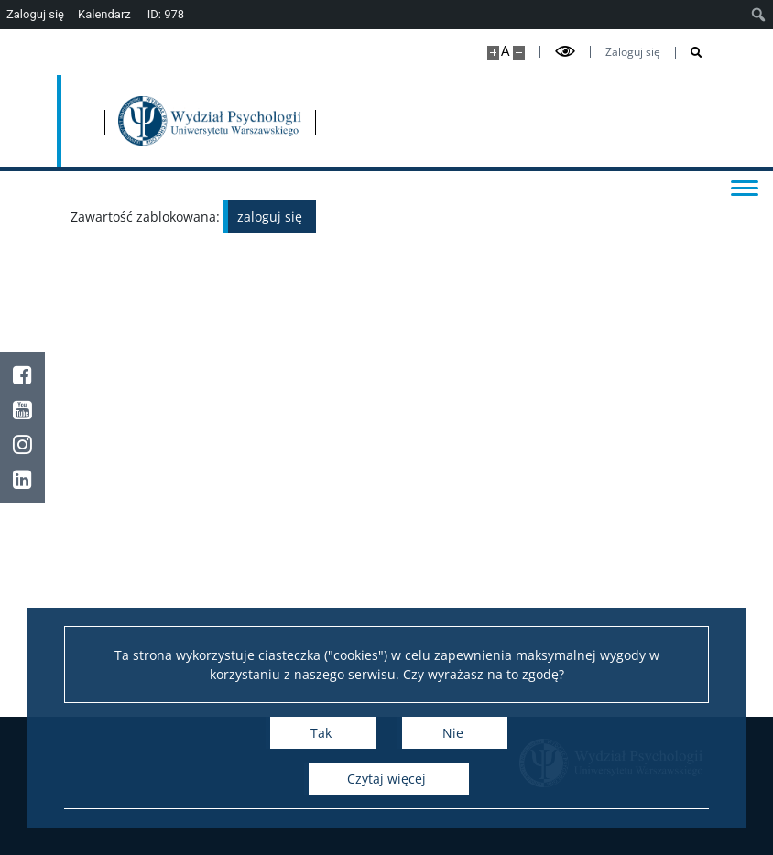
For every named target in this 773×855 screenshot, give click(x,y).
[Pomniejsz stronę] (519, 53)
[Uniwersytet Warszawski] (171, 121)
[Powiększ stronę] (493, 53)
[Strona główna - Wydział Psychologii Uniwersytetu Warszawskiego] (369, 121)
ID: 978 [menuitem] (165, 14)
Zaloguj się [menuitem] (35, 14)
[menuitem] (759, 14)
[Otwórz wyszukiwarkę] (689, 53)
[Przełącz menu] (741, 187)
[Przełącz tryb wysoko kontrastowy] (565, 52)
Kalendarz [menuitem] (104, 14)
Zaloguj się (632, 52)
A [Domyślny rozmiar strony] (505, 51)
